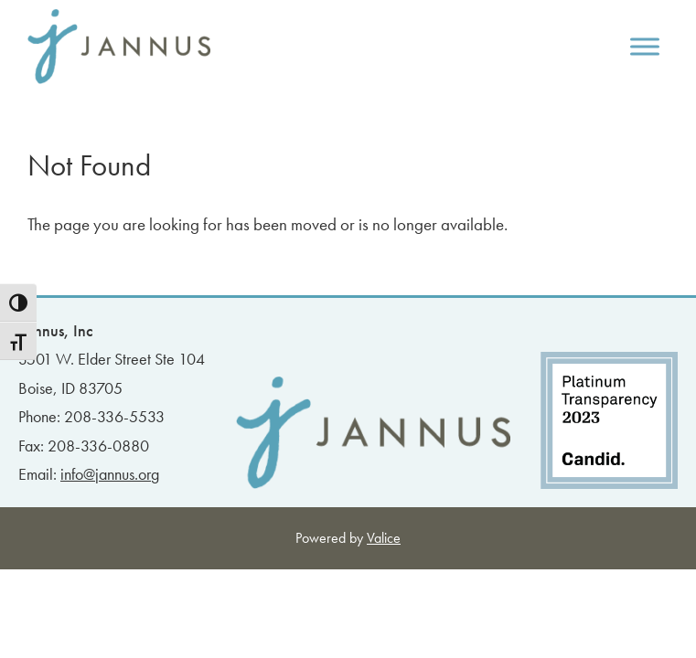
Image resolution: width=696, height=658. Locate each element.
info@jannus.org (109, 473)
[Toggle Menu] (644, 46)
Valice (384, 537)
